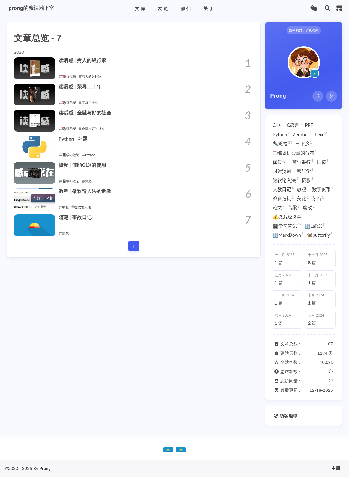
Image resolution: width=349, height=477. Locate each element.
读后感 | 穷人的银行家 (82, 60)
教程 (303, 189)
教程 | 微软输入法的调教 (85, 191)
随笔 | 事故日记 (75, 217)
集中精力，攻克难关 (303, 30)
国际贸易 (283, 171)
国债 (323, 162)
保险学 (281, 162)
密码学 (305, 171)
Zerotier (302, 134)
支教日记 (283, 189)
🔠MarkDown (288, 235)
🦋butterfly (319, 235)
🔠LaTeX (315, 226)
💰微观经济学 (288, 217)
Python (281, 134)
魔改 (309, 207)
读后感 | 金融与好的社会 (85, 113)
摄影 (307, 180)
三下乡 (304, 143)
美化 (303, 198)
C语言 (294, 125)
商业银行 (302, 162)
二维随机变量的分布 (295, 153)
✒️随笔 (282, 143)
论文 (278, 207)
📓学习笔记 (287, 226)
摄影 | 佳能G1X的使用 (82, 165)
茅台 (318, 198)
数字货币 (322, 189)
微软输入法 (285, 180)
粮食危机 (283, 198)
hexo (321, 134)
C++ (278, 125)
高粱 (293, 207)
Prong (45, 468)
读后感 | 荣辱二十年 (80, 86)
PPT (310, 125)
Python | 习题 (73, 139)
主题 (336, 468)
